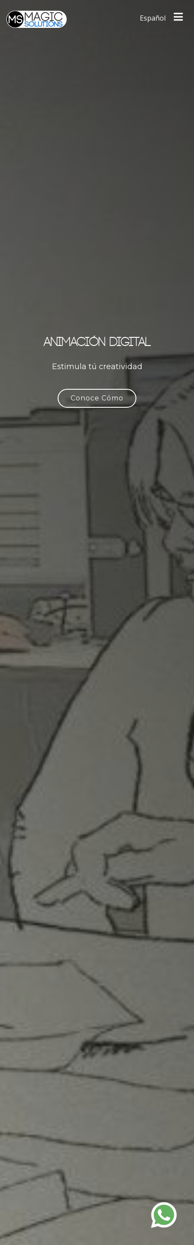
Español (153, 18)
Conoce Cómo (97, 398)
